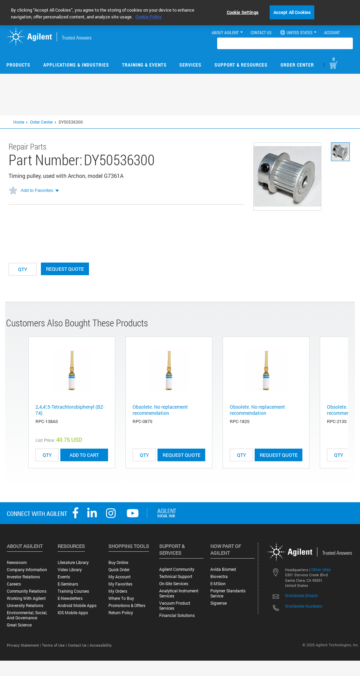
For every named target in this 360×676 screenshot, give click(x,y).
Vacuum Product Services (174, 606)
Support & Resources (241, 64)
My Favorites (120, 584)
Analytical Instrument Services (178, 593)
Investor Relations (23, 576)
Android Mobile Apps (77, 605)
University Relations (25, 605)
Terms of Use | (55, 645)
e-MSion (218, 583)
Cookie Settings (242, 12)
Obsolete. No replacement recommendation (160, 410)
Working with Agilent (26, 598)
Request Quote (65, 269)
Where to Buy (121, 598)
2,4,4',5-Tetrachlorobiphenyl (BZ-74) (69, 410)
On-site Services (173, 583)
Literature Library (73, 562)
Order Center (297, 64)
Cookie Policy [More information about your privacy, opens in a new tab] (148, 17)
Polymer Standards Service (227, 593)
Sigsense (218, 603)
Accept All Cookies (292, 12)
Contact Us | (79, 645)
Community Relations (26, 591)
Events (64, 576)
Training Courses (73, 591)
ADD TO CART (84, 455)
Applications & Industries (76, 64)
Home (18, 122)
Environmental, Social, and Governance (27, 615)
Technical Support (175, 576)
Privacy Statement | (24, 645)
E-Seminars (68, 584)
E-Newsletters (70, 598)
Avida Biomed (223, 569)
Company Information (27, 569)
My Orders (117, 591)
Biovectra (219, 576)
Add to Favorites (37, 190)
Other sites (321, 569)
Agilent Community (176, 569)
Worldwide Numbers (303, 606)
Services (190, 64)
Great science (19, 625)
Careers (14, 584)
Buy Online (118, 562)
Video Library (70, 569)
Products (18, 64)
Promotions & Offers (126, 605)
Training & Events (144, 64)
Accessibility (101, 645)
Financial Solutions (177, 615)
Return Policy (120, 612)
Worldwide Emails (301, 595)
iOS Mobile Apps (73, 612)
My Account (119, 576)
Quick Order (119, 569)
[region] (180, 12)
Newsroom (17, 562)
